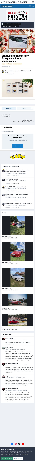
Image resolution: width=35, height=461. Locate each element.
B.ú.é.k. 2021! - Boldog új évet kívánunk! (15, 186)
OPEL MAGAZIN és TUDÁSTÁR (14, 2)
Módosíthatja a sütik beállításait (21, 452)
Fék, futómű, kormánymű (11, 363)
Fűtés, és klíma (9, 338)
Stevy (6, 377)
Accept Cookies (7, 458)
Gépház (22, 70)
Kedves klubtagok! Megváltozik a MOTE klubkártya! (18, 203)
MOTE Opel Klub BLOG (12, 24)
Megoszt (9, 108)
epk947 (7, 349)
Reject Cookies (18, 458)
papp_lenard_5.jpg (6, 262)
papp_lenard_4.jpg (6, 328)
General (16, 26)
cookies (7, 451)
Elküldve (20, 340)
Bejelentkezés (17, 146)
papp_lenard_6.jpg (6, 288)
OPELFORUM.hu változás (11, 179)
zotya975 (7, 340)
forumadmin (10, 26)
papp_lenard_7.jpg (6, 308)
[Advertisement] (17, 423)
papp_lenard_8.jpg (6, 236)
